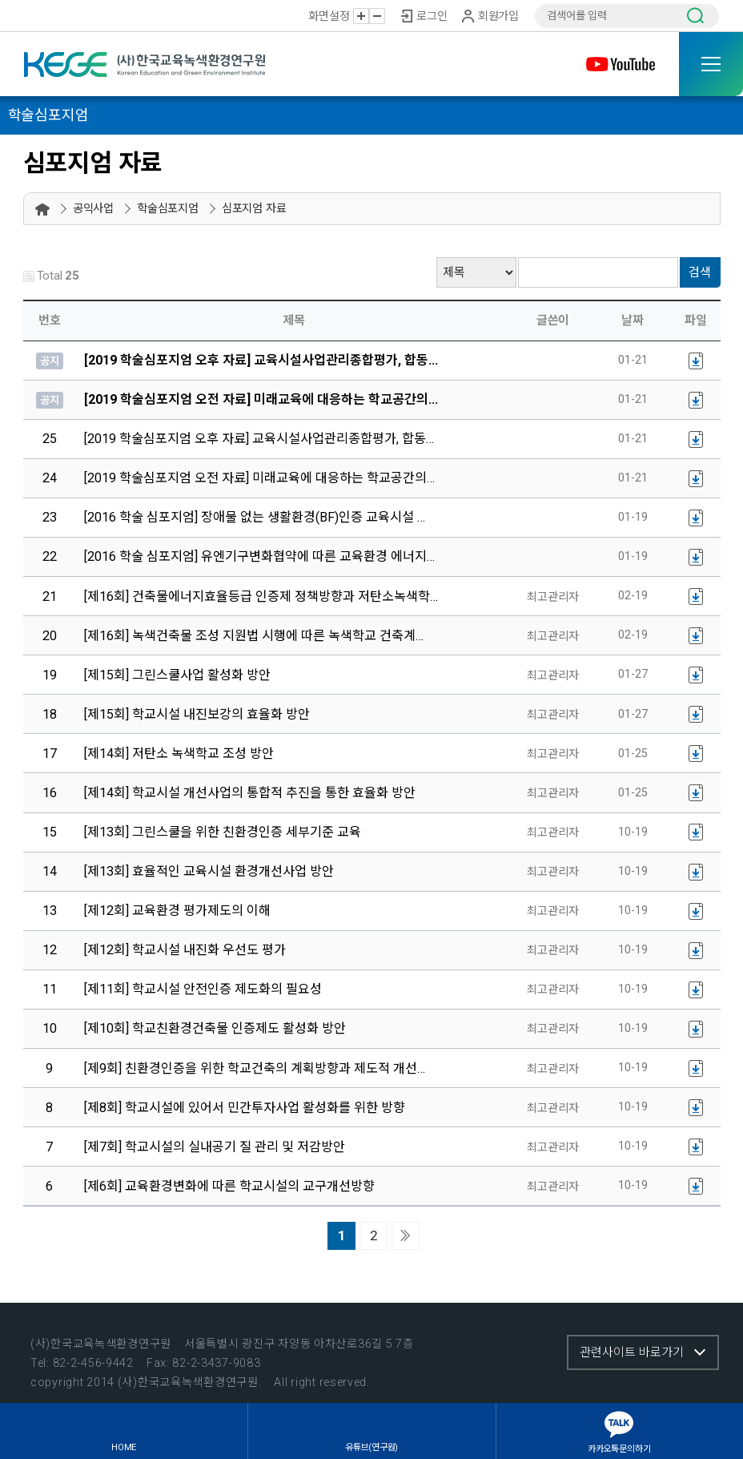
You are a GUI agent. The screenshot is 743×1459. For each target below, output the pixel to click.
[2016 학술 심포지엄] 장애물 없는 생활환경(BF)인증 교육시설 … (254, 517)
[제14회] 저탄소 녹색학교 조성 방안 (179, 753)
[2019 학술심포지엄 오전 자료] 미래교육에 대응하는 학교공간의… (259, 478)
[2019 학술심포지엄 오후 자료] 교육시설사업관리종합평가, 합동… (259, 438)
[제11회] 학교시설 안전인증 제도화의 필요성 (203, 989)
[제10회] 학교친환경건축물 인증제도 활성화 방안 (215, 1028)
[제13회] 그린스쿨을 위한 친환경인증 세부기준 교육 (222, 832)
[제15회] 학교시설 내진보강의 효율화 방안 (197, 714)
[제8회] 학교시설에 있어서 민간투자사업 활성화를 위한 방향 (244, 1107)
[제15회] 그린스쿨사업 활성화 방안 (177, 675)
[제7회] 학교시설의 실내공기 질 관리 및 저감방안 (214, 1147)
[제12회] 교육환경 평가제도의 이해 (177, 910)
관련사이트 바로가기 (632, 1352)
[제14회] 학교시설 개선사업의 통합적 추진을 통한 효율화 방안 (250, 792)
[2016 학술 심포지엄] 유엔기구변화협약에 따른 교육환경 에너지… (259, 556)
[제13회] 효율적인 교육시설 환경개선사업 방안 (209, 871)
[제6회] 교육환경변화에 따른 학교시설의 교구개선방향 (229, 1186)
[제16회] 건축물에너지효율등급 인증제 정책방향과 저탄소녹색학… (261, 596)
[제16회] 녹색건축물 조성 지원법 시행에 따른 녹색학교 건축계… (254, 635)
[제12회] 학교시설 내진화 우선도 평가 (185, 949)
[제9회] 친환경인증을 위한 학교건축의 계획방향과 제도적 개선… (254, 1068)
